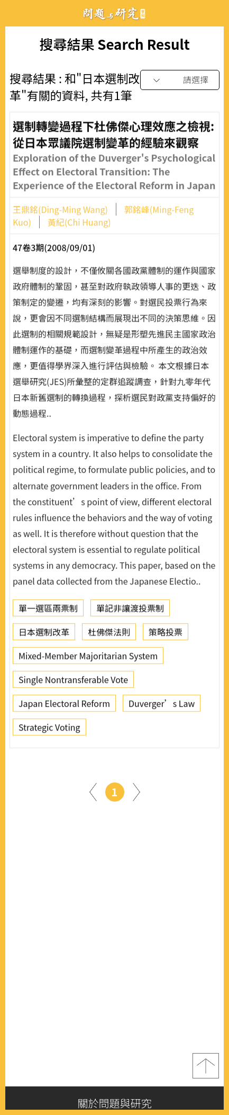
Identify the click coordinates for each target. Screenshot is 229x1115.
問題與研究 (115, 13)
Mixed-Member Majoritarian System (88, 658)
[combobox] (180, 80)
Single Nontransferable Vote (73, 682)
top (206, 1065)
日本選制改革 (44, 634)
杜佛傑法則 (109, 634)
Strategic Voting (49, 729)
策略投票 (165, 634)
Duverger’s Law (162, 705)
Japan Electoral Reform (64, 705)
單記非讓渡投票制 (130, 610)
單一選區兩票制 (48, 610)
